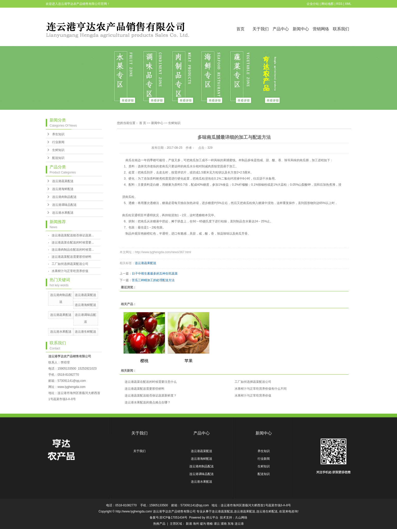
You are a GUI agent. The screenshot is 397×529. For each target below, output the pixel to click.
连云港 (239, 523)
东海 (231, 523)
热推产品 (159, 523)
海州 (196, 523)
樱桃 (144, 361)
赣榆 (210, 523)
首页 (240, 29)
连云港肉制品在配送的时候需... (73, 249)
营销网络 (321, 29)
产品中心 (281, 29)
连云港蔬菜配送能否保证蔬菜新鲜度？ (151, 395)
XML (348, 4)
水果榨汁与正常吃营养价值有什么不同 (261, 388)
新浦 (189, 523)
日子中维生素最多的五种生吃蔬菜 (155, 273)
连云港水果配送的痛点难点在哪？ (148, 402)
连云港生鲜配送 (85, 331)
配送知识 (58, 158)
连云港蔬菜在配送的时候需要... (73, 242)
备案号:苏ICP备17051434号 (169, 517)
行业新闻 (58, 142)
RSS (339, 4)
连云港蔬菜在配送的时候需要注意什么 (151, 382)
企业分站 (313, 4)
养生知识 (58, 134)
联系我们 (341, 29)
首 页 (142, 123)
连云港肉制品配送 (64, 197)
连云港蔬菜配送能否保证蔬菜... (73, 235)
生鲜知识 (58, 150)
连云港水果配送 (63, 212)
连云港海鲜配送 (63, 189)
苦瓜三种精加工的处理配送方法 (153, 280)
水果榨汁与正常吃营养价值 (70, 271)
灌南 (224, 523)
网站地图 (327, 4)
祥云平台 (212, 517)
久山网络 (241, 517)
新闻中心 (301, 29)
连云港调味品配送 (64, 205)
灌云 (217, 523)
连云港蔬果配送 (61, 315)
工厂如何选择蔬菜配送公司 (70, 264)
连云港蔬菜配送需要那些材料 (71, 257)
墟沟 (203, 523)
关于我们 (260, 29)
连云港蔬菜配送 (63, 181)
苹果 (189, 361)
